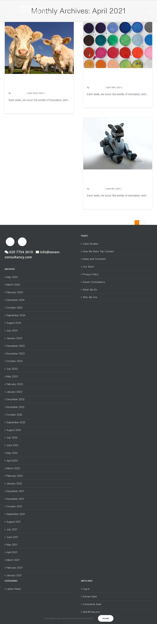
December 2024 (15, 300)
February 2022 (14, 476)
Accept (105, 618)
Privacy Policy (91, 274)
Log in (86, 589)
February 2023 (14, 384)
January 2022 (14, 483)
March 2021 (13, 560)
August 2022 (13, 430)
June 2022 (12, 445)
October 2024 (14, 307)
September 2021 (15, 514)
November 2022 (15, 407)
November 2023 (15, 353)
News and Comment (94, 259)
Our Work (88, 266)
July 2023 (12, 369)
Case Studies (90, 244)
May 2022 (12, 453)
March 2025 (13, 284)
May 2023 (12, 376)
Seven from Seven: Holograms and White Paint (115, 79)
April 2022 (12, 460)
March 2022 (13, 468)
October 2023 (14, 361)
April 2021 (11, 552)
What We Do (90, 289)
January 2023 (14, 392)
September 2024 (15, 315)
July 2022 (11, 437)
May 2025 (12, 277)
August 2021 (13, 522)
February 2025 (14, 292)
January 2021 (14, 575)
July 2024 (12, 330)
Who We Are (90, 297)
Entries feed (90, 596)
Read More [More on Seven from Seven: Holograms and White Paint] (92, 102)
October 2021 (14, 506)
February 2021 (14, 567)
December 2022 (15, 399)
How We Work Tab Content (98, 251)
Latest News (51, 93)
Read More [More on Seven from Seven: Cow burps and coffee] (14, 107)
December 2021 (15, 491)
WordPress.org (91, 612)
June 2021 (12, 537)
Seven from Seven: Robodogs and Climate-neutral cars (117, 180)
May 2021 (11, 544)
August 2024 (13, 323)
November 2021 (15, 499)
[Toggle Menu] (150, 11)
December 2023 (15, 346)
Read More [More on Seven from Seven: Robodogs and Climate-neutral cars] (92, 203)
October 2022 (14, 415)
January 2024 (14, 338)
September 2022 (15, 422)
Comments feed (92, 604)
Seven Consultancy (94, 282)
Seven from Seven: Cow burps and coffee (39, 84)
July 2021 (11, 529)
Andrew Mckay (19, 93)
